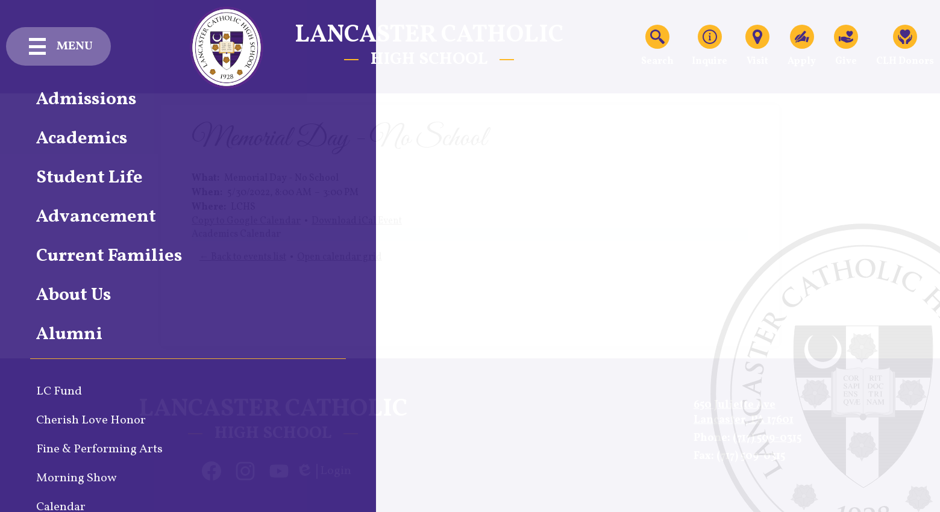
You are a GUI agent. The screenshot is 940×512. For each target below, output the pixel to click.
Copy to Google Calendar (246, 221)
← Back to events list (242, 257)
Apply (802, 46)
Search (657, 46)
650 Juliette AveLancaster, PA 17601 (744, 413)
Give (846, 46)
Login (323, 471)
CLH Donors (905, 46)
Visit (757, 46)
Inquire (709, 46)
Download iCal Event (357, 221)
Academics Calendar (236, 234)
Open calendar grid (339, 257)
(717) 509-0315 (767, 438)
